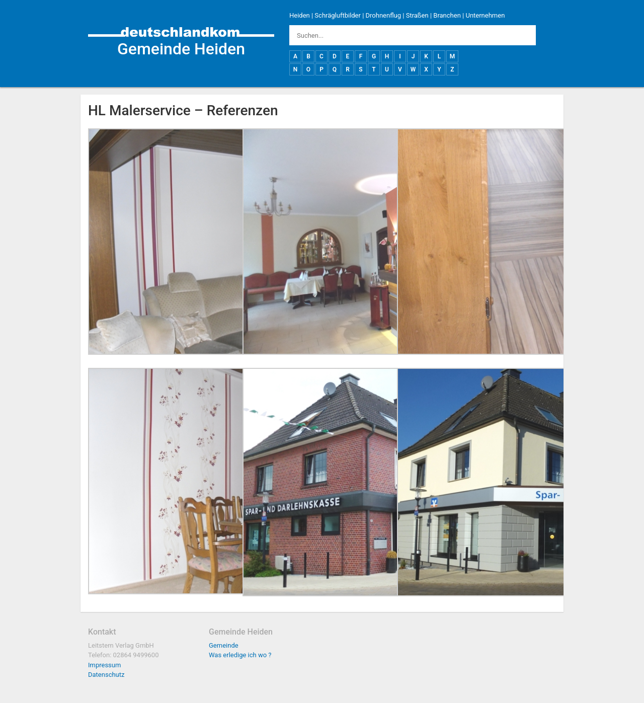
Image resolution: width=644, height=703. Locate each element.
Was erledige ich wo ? (240, 655)
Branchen (447, 15)
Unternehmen (485, 15)
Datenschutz (106, 674)
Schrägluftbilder (337, 15)
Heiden (299, 15)
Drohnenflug (383, 15)
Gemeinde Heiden (181, 48)
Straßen (417, 15)
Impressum (104, 665)
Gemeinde (223, 645)
